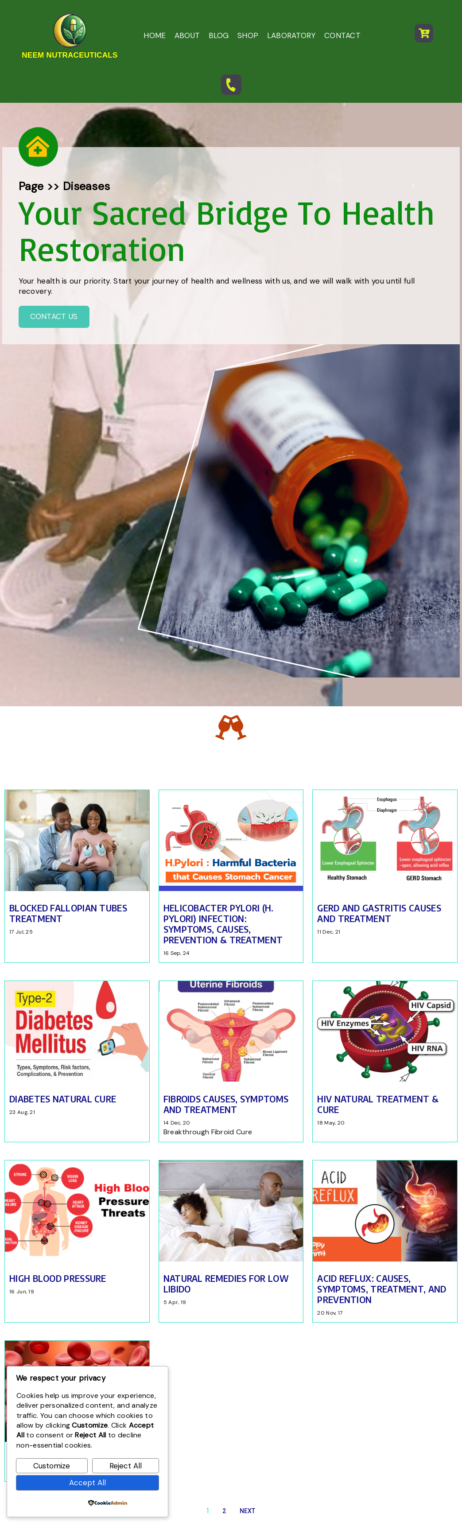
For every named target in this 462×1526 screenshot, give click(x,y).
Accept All (87, 1482)
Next (248, 1236)
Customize (51, 1466)
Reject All (125, 1466)
